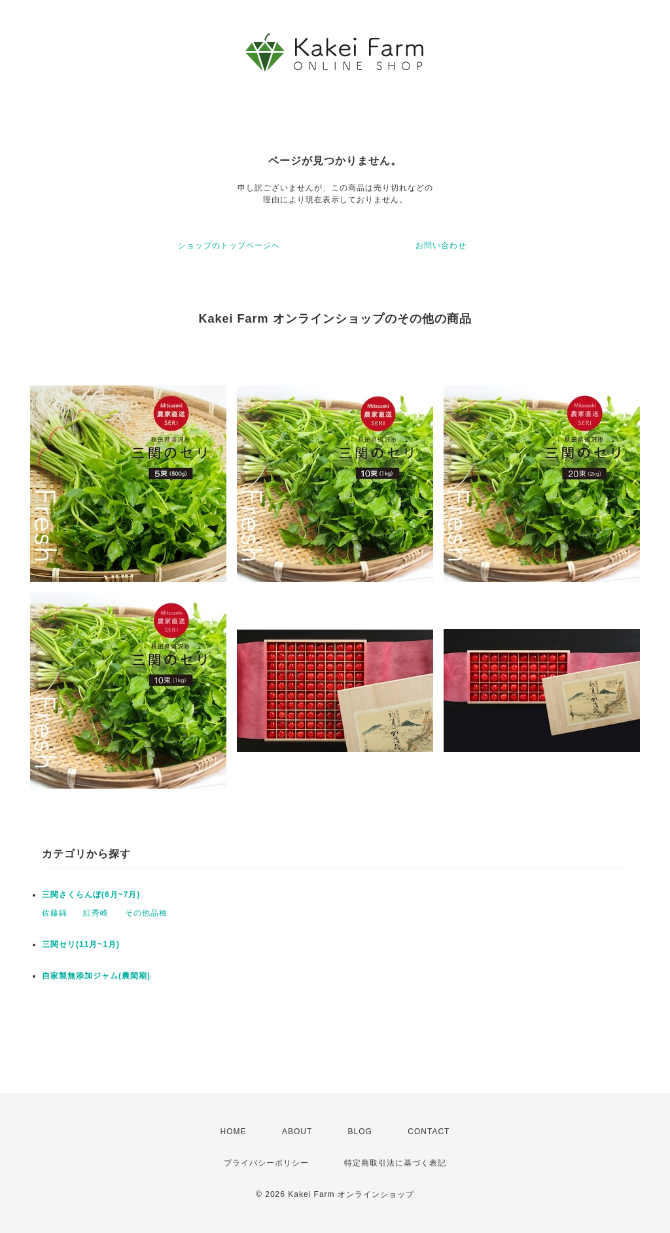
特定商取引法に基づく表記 (395, 1163)
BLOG (360, 1131)
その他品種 (146, 913)
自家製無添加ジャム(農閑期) (96, 975)
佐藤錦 (54, 913)
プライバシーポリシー (266, 1163)
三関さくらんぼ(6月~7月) (91, 894)
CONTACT (429, 1131)
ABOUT (297, 1131)
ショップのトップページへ (229, 245)
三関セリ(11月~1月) (81, 944)
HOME (233, 1131)
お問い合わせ (441, 245)
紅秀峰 (96, 913)
